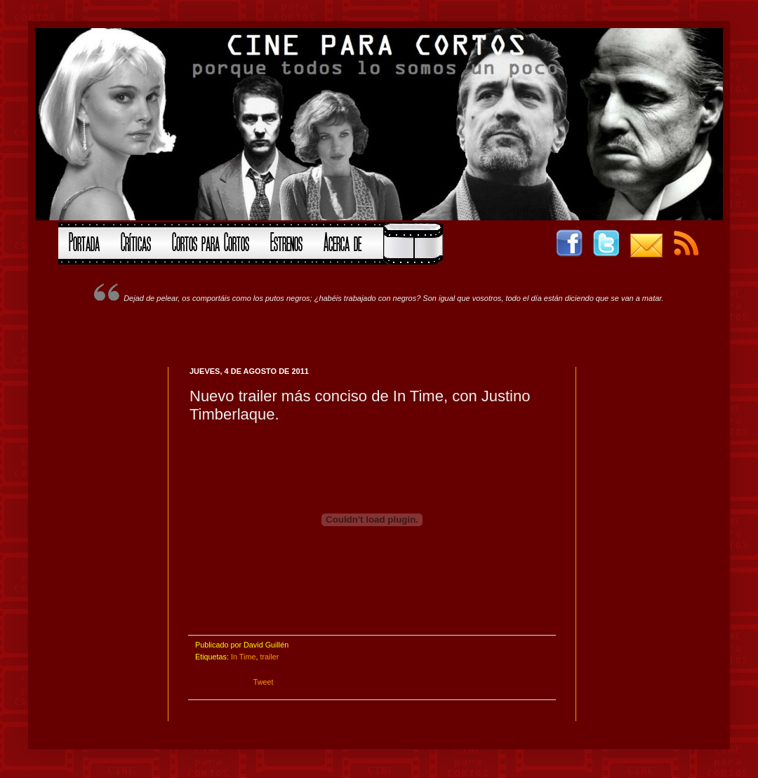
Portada (84, 240)
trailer (269, 656)
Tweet (263, 682)
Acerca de (342, 240)
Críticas (136, 240)
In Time (243, 656)
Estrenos (286, 240)
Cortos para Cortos (210, 240)
